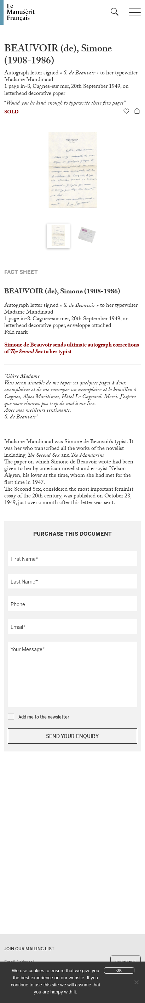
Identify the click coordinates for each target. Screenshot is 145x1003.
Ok (119, 970)
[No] (136, 982)
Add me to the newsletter (43, 717)
